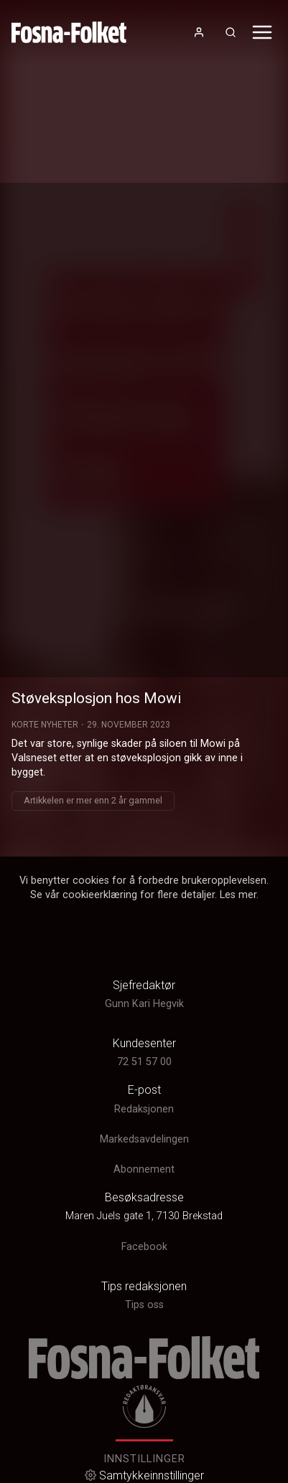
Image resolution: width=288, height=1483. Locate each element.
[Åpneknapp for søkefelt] (230, 32)
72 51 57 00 (144, 1062)
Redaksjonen (144, 1109)
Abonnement (144, 1169)
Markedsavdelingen (144, 1139)
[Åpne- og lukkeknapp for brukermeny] (199, 32)
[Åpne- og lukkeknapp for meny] (262, 32)
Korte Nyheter (44, 725)
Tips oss (144, 1305)
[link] (68, 32)
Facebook (144, 1247)
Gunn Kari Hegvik (144, 1004)
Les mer (238, 895)
